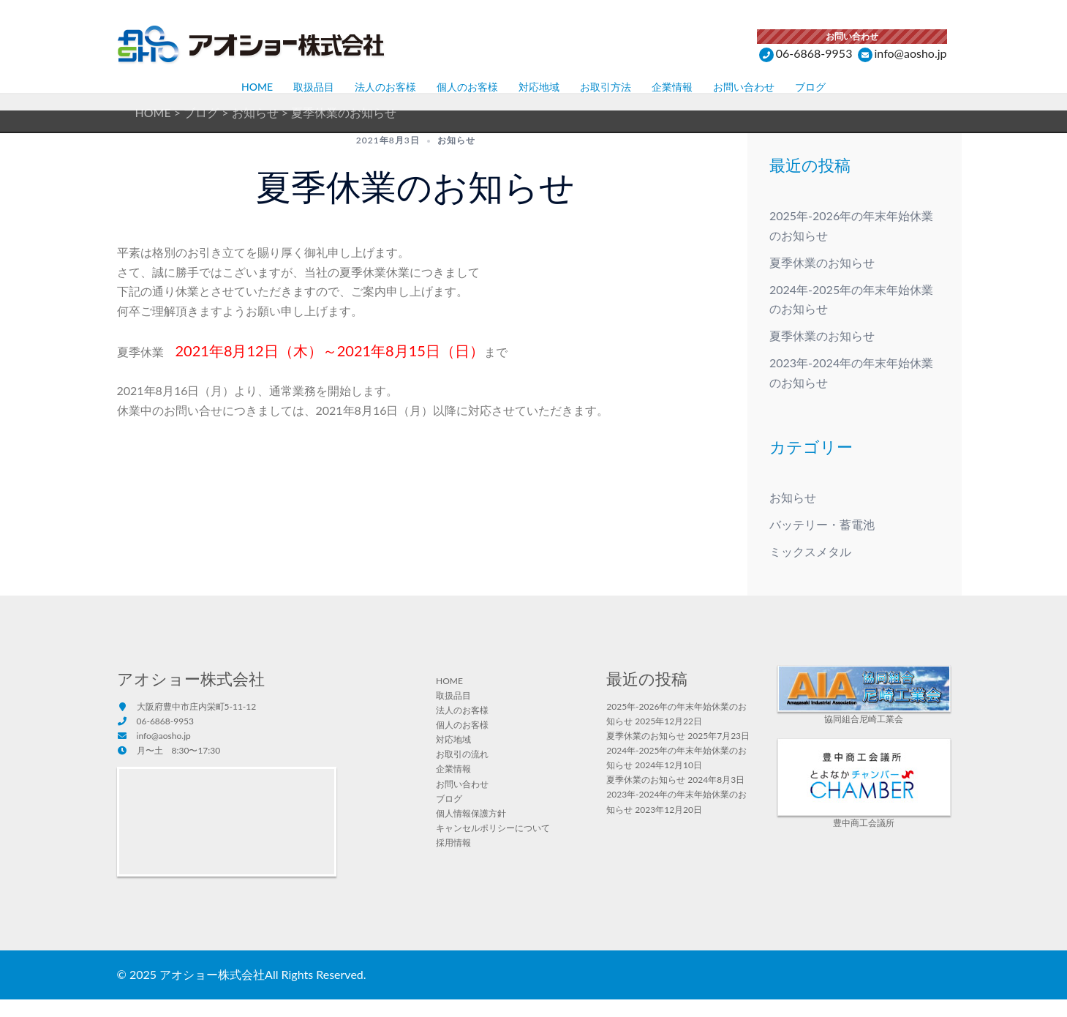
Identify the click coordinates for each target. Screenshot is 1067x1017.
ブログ (810, 86)
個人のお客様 (467, 86)
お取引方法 (605, 86)
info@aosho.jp (902, 53)
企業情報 (672, 86)
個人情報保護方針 (471, 830)
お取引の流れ (462, 771)
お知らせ (456, 157)
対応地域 (539, 86)
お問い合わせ (743, 86)
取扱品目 (313, 86)
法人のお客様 (385, 86)
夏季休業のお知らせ (822, 280)
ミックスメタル (810, 569)
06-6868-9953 (806, 53)
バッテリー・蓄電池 (822, 542)
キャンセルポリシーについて (493, 845)
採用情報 (453, 860)
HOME (257, 86)
